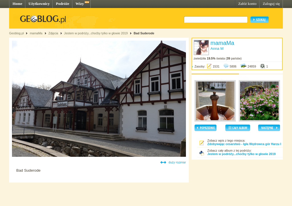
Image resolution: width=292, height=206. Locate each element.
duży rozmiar (177, 162)
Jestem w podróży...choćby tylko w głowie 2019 (96, 33)
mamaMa (36, 33)
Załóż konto (247, 3)
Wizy (80, 3)
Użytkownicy (39, 3)
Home (17, 3)
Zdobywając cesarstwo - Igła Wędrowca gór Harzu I (244, 144)
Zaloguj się (271, 3)
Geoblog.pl (16, 33)
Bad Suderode (144, 33)
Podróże (62, 3)
